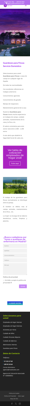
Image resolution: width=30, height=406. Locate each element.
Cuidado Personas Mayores (12, 337)
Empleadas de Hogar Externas (12, 326)
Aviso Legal (21, 396)
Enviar (23, 286)
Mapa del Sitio (14, 398)
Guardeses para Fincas (10, 348)
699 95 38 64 (8, 364)
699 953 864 (20, 2)
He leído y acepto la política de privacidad (14, 281)
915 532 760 (10, 2)
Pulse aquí (15, 163)
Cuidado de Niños (9, 333)
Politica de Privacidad (10, 396)
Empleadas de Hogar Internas (12, 322)
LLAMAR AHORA (15, 303)
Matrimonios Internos (10, 345)
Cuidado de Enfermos (10, 341)
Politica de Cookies (14, 393)
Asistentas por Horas (10, 330)
